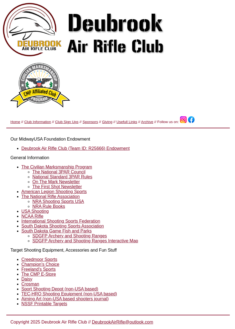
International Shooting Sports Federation (60, 221)
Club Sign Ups (66, 122)
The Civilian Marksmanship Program (56, 167)
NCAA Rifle (32, 216)
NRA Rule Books (48, 206)
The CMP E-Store (38, 274)
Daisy (26, 279)
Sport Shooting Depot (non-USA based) (59, 289)
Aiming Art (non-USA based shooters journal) (65, 298)
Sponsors (90, 122)
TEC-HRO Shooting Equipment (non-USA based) (69, 294)
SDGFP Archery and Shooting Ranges (69, 236)
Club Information (37, 122)
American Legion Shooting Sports (54, 191)
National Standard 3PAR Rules (62, 176)
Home (15, 122)
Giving (107, 122)
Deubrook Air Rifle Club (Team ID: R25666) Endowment (75, 148)
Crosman (30, 284)
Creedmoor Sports (39, 259)
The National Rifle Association (50, 196)
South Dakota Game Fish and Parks (56, 231)
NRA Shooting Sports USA (58, 201)
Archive (147, 122)
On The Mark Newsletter (56, 181)
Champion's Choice (40, 264)
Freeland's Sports (38, 269)
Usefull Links (127, 122)
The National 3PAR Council (59, 172)
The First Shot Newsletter (57, 186)
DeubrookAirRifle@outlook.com (122, 322)
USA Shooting (35, 211)
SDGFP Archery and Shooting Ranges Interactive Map (85, 240)
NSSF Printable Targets (44, 303)
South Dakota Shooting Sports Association (62, 226)
